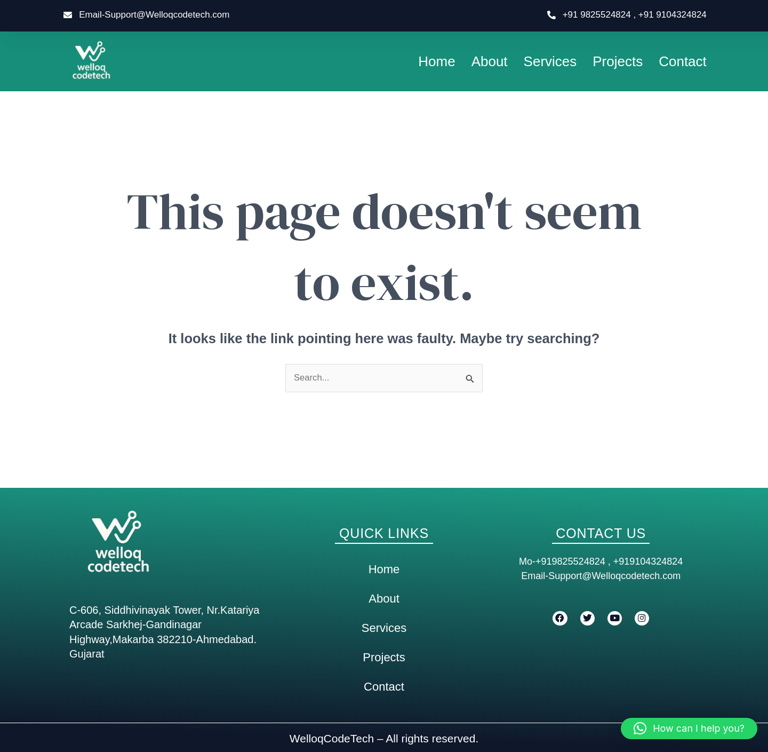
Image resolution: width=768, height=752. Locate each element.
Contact (683, 61)
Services (550, 61)
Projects (618, 61)
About (489, 61)
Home (436, 61)
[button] (689, 728)
